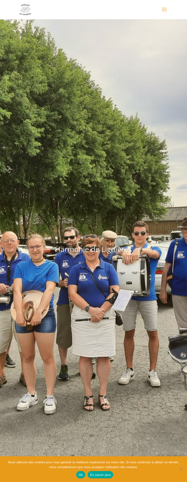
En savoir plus (100, 475)
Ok (81, 475)
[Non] (180, 469)
